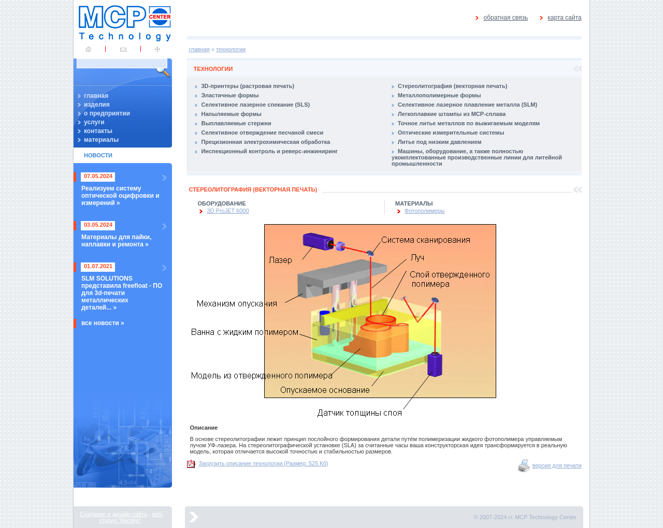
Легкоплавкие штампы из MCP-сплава (452, 114)
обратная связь (505, 17)
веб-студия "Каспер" (131, 517)
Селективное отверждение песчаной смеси (262, 132)
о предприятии (107, 113)
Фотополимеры (424, 211)
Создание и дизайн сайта (113, 514)
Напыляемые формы (231, 114)
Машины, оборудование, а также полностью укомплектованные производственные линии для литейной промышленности (477, 157)
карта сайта (564, 17)
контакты (98, 131)
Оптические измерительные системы (451, 132)
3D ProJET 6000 (228, 211)
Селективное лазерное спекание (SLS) (255, 104)
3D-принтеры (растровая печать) (247, 86)
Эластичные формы (229, 95)
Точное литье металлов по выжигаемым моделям (469, 123)
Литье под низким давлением (440, 142)
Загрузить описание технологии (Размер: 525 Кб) (263, 463)
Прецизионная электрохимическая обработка (265, 142)
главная (96, 95)
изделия (97, 104)
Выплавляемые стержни (236, 123)
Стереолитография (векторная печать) (452, 86)
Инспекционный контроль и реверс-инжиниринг (269, 151)
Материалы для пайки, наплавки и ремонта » (116, 240)
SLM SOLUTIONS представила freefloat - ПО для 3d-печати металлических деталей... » (121, 293)
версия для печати (557, 465)
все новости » (102, 323)
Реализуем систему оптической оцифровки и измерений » (120, 196)
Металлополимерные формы (439, 95)
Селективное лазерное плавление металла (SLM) (467, 104)
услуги (94, 122)
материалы (101, 139)
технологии (231, 49)
